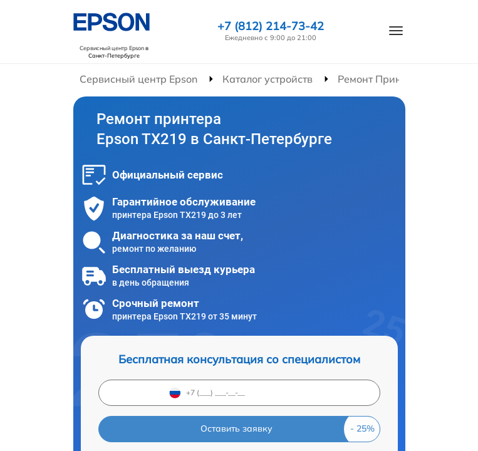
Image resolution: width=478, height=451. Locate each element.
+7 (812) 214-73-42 (270, 26)
